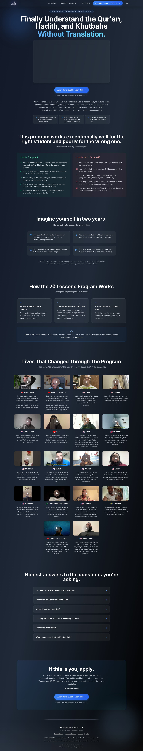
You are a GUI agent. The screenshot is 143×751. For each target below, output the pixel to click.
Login (127, 3)
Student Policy (58, 734)
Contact (80, 734)
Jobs (87, 734)
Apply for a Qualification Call (107, 3)
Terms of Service (71, 734)
